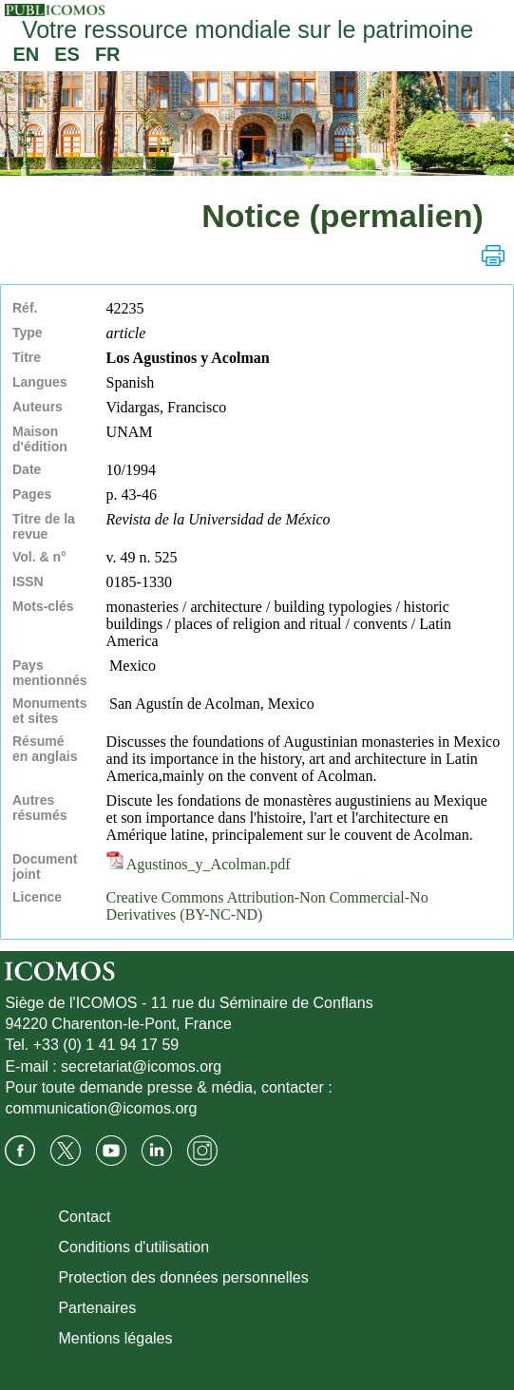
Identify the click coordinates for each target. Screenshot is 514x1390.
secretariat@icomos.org (141, 1066)
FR (108, 54)
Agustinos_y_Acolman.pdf (198, 864)
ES (67, 54)
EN (25, 54)
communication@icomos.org (101, 1108)
